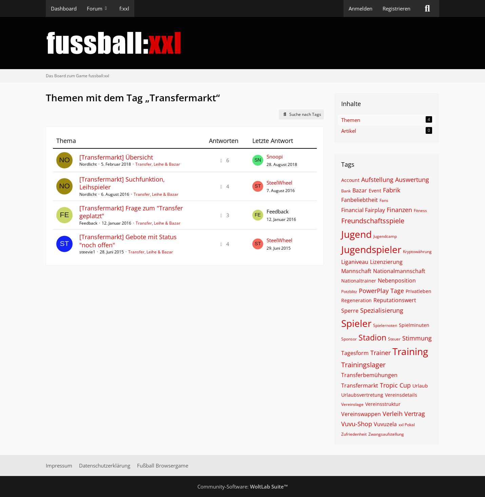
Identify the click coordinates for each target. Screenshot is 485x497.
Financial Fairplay (363, 210)
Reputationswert (394, 300)
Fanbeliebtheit (359, 200)
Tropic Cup (395, 385)
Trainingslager (363, 364)
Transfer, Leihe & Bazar (157, 164)
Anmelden (360, 8)
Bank (346, 191)
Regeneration (356, 300)
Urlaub (420, 385)
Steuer (394, 339)
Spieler (356, 323)
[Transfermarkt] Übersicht (116, 157)
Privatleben (418, 291)
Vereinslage (352, 404)
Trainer (380, 353)
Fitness (420, 210)
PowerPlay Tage (381, 291)
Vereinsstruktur (383, 404)
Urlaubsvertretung (362, 395)
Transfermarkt (359, 385)
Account (350, 180)
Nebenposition (397, 280)
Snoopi (275, 156)
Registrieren (396, 8)
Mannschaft (356, 271)
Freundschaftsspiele (372, 220)
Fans (384, 200)
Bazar (359, 190)
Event (375, 190)
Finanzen (399, 210)
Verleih (393, 414)
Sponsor (349, 339)
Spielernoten (385, 325)
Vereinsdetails (401, 395)
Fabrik (391, 190)
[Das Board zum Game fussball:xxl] (242, 43)
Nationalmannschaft (399, 271)
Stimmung (417, 338)
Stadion (372, 337)
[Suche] (427, 8)
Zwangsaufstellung (386, 434)
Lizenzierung (386, 262)
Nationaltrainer (358, 280)
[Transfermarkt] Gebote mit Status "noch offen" (128, 241)
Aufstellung (377, 179)
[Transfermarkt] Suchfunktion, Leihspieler (122, 183)
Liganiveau (354, 262)
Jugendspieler (371, 249)
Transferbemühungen (369, 375)
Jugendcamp (385, 236)
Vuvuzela (385, 424)
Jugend (356, 234)
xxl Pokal (407, 425)
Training (410, 351)
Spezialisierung (381, 310)
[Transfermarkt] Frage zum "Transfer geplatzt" (131, 212)
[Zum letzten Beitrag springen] (257, 160)
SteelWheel (279, 182)
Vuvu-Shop (356, 424)
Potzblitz (349, 291)
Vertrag (414, 414)
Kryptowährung (417, 251)
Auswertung (412, 179)
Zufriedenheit (354, 434)
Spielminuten (414, 325)
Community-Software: (242, 486)
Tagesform (355, 353)
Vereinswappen (361, 414)
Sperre (349, 310)
